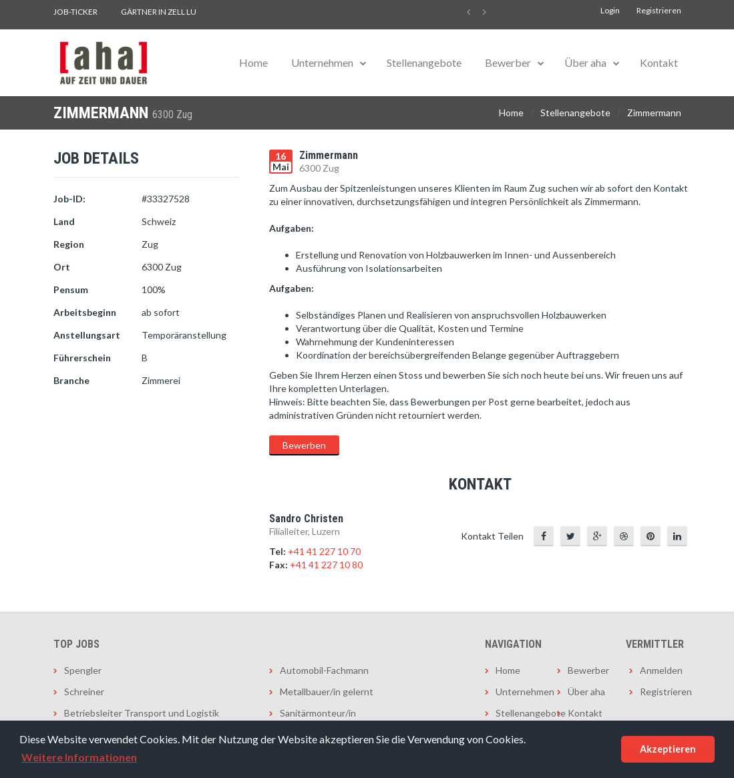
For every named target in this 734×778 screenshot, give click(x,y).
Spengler (83, 670)
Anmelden (660, 670)
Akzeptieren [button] (668, 749)
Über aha (585, 62)
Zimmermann (654, 112)
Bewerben (304, 445)
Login (610, 10)
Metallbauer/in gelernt (326, 691)
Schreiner (84, 691)
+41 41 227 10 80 (326, 564)
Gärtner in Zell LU (158, 12)
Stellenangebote (424, 62)
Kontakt (659, 62)
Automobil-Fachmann (324, 670)
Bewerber (508, 62)
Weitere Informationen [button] (79, 757)
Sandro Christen (306, 518)
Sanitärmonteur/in (318, 713)
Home (253, 62)
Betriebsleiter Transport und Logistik (141, 713)
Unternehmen (322, 62)
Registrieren (658, 10)
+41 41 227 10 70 (324, 551)
